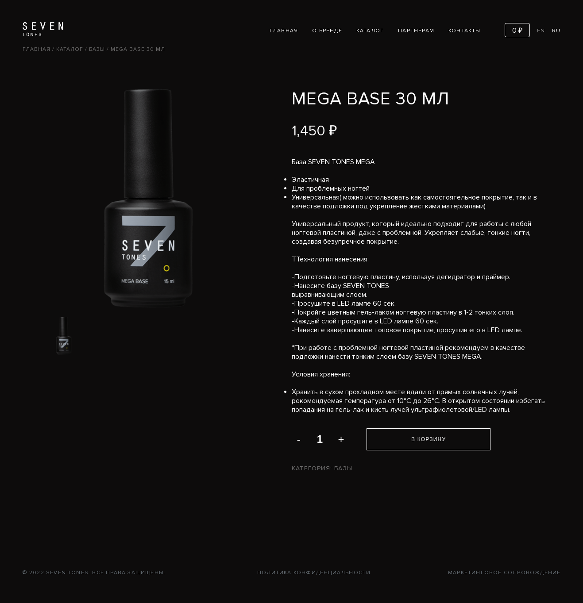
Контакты (464, 30)
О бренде (327, 30)
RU (556, 30)
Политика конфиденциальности (314, 572)
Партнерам (416, 30)
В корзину (428, 439)
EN (541, 30)
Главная (284, 30)
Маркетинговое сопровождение (504, 572)
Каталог (370, 30)
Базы (97, 49)
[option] (64, 336)
